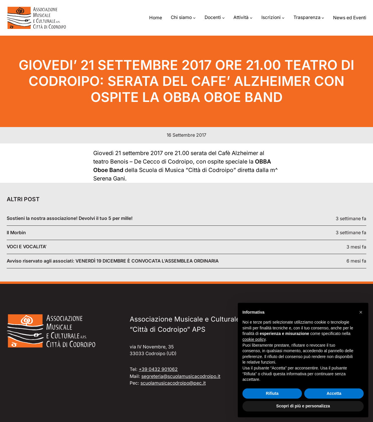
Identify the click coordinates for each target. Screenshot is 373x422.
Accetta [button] (334, 393)
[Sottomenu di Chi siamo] (194, 17)
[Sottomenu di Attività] (251, 17)
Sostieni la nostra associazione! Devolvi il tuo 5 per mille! (70, 218)
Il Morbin (16, 232)
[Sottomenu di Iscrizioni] (283, 17)
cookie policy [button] (253, 339)
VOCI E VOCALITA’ (27, 246)
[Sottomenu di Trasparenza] (322, 17)
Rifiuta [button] (272, 393)
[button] (360, 312)
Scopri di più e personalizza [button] (303, 406)
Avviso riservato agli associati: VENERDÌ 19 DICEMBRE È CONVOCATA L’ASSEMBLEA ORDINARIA (113, 261)
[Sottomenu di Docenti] (223, 17)
